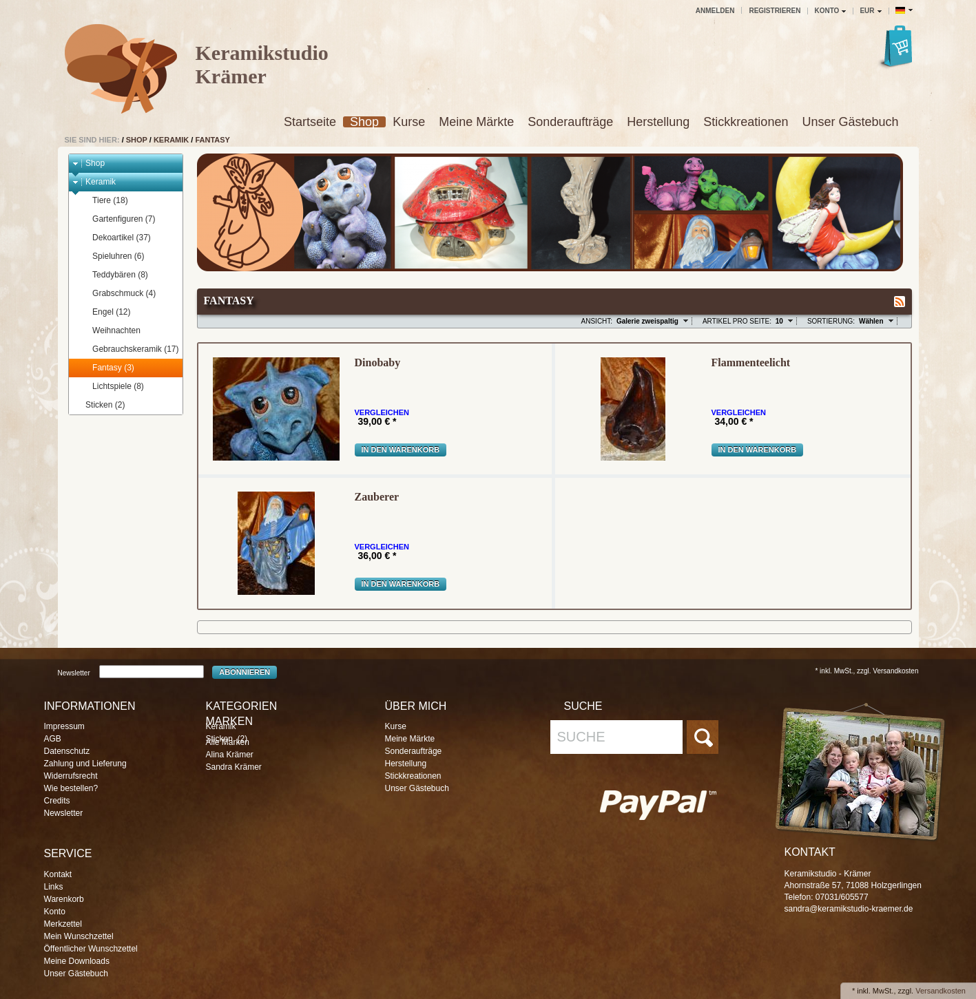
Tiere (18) (103, 201)
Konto (54, 911)
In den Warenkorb (401, 449)
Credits (57, 801)
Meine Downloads (77, 961)
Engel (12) (104, 312)
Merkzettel (63, 924)
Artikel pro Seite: (737, 321)
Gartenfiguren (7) (117, 219)
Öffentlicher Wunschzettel (91, 949)
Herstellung (658, 121)
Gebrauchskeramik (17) (128, 349)
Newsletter (74, 672)
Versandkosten (940, 991)
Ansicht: (597, 321)
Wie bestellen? (71, 788)
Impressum (64, 726)
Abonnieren (244, 672)
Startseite (310, 121)
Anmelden (715, 10)
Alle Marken (227, 742)
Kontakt (58, 874)
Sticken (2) (98, 405)
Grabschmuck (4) (117, 293)
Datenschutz (67, 751)
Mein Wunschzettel (79, 936)
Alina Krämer (229, 754)
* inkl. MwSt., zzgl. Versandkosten (866, 671)
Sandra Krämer (234, 767)
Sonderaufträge (570, 121)
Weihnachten (110, 331)
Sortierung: (831, 321)
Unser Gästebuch (850, 121)
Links (53, 887)
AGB (52, 739)
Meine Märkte (476, 121)
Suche (581, 736)
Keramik (171, 140)
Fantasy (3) (106, 368)
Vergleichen (382, 413)
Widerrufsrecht (71, 776)
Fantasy (212, 140)
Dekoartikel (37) (115, 238)
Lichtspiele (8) (111, 386)
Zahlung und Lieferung (85, 763)
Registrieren (774, 10)
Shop (364, 121)
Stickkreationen (745, 121)
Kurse (409, 121)
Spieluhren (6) (111, 256)
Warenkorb (64, 899)
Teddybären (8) (113, 275)
